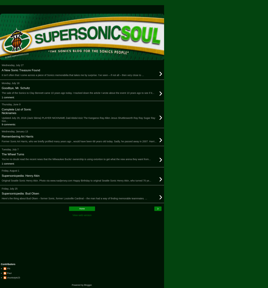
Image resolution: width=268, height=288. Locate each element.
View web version (82, 215)
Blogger (88, 285)
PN (8, 268)
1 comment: (8, 97)
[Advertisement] (82, 9)
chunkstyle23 (13, 277)
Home (82, 209)
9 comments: (9, 124)
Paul (9, 273)
